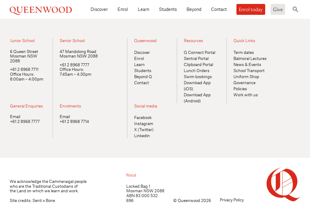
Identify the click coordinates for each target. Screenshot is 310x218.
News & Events (247, 64)
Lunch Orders (196, 70)
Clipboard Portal (198, 64)
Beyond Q (143, 76)
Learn (143, 9)
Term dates (243, 52)
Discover (99, 9)
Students (168, 9)
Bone (50, 200)
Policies (240, 88)
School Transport (249, 70)
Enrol (122, 9)
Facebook (143, 117)
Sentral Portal (196, 58)
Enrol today (251, 9)
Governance (244, 82)
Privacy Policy (232, 199)
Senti (37, 200)
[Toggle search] (295, 9)
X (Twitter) (143, 129)
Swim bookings (198, 76)
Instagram (143, 123)
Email (15, 116)
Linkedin (142, 135)
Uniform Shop (246, 76)
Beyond (193, 9)
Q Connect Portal (199, 52)
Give (278, 9)
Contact (219, 9)
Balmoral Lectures (250, 58)
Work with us (245, 94)
